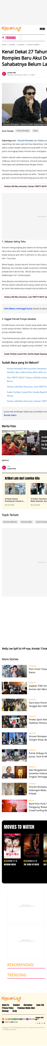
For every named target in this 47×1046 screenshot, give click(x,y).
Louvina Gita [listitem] (11, 73)
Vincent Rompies (33, 45)
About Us (5, 1004)
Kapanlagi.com (10, 1019)
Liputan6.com (4, 1019)
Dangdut (32, 666)
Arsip (15, 1010)
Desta (35, 131)
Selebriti (21, 45)
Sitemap (5, 1010)
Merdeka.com (28, 1019)
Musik (31, 800)
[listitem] (20, 38)
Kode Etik (40, 1004)
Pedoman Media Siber (26, 1007)
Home (4, 45)
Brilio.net (10, 1022)
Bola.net (16, 1019)
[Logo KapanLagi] (11, 28)
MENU (42, 29)
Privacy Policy (7, 1007)
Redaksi (16, 1004)
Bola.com (22, 1019)
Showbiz (12, 45)
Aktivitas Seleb (26, 522)
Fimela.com (4, 1022)
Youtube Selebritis (10, 522)
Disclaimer (28, 1004)
